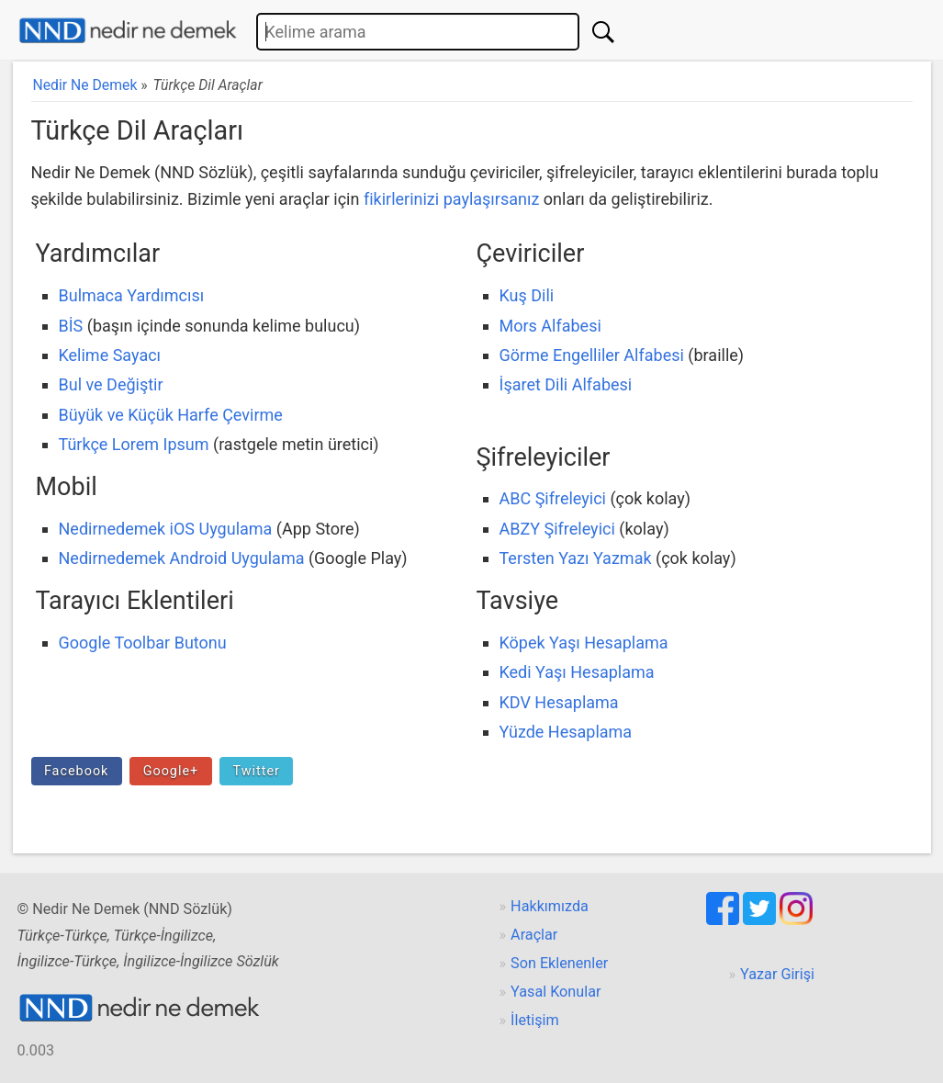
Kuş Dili (527, 295)
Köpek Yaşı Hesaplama (584, 642)
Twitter (255, 771)
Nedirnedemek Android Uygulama (182, 558)
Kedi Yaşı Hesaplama (577, 672)
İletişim (535, 1020)
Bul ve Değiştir (111, 384)
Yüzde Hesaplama (566, 731)
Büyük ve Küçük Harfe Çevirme (171, 414)
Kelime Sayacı (110, 355)
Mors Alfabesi (550, 325)
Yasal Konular (556, 991)
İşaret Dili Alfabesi (566, 384)
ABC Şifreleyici (553, 498)
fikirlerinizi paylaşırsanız (451, 199)
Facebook (76, 771)
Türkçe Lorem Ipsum (134, 444)
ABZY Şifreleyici (557, 528)
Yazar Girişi (777, 974)
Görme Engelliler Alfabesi (592, 355)
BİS (71, 325)
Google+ (171, 771)
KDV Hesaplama (559, 702)
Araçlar (534, 934)
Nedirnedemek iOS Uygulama (166, 528)
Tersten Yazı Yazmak (576, 558)
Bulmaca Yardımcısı (132, 295)
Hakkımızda (550, 906)
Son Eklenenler (559, 963)
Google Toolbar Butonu (143, 642)
